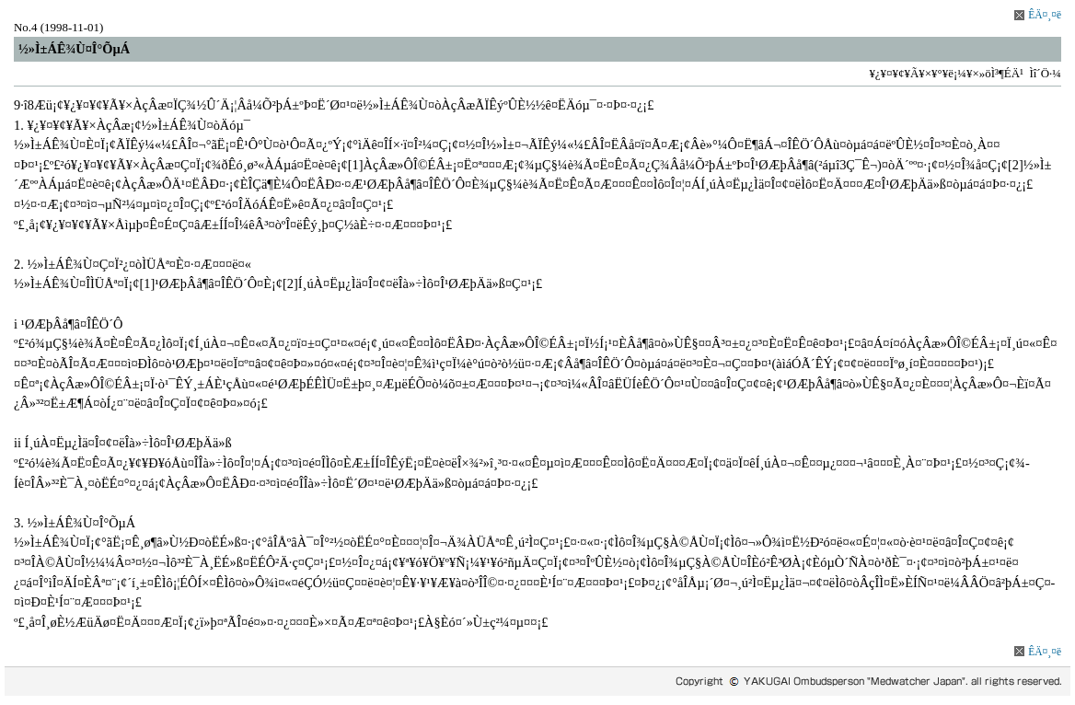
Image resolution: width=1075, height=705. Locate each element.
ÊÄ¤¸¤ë (1044, 14)
